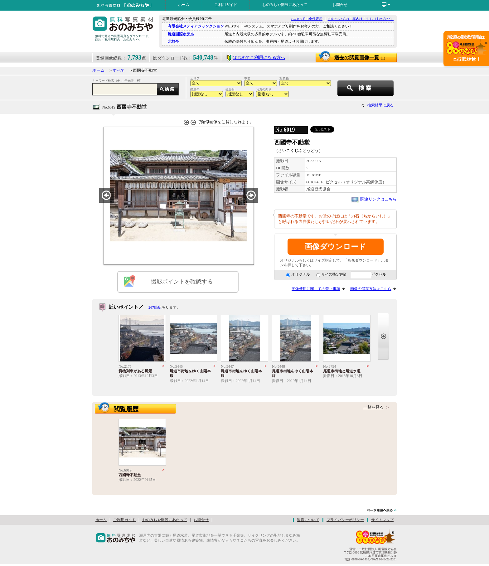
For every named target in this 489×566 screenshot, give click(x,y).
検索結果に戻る (380, 105)
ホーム (183, 4)
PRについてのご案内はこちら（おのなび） (361, 19)
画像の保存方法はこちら (370, 289)
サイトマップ (382, 520)
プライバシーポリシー (345, 520)
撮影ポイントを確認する (182, 281)
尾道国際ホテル (181, 34)
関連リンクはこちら (378, 199)
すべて (119, 70)
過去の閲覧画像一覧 (359, 57)
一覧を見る (373, 407)
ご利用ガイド (226, 4)
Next (383, 336)
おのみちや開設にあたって (284, 4)
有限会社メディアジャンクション (196, 26)
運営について (308, 520)
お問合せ (339, 4)
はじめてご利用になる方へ (255, 57)
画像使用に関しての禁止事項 (316, 289)
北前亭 (175, 41)
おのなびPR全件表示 (306, 19)
